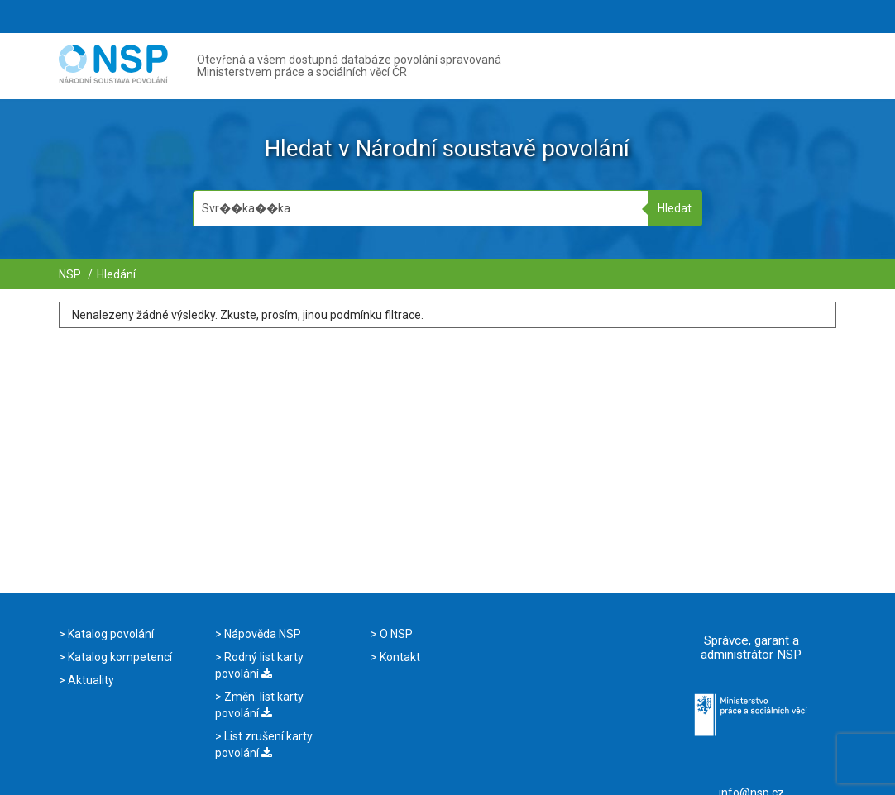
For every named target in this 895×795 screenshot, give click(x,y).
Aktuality (89, 680)
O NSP (395, 633)
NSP (70, 274)
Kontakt (398, 657)
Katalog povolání (109, 633)
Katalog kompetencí (118, 657)
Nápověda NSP (261, 633)
